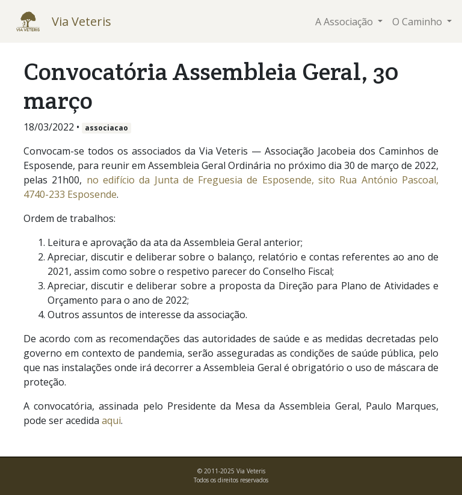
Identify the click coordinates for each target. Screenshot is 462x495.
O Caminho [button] (418, 21)
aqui (111, 420)
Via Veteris (81, 21)
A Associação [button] (345, 21)
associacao (106, 128)
